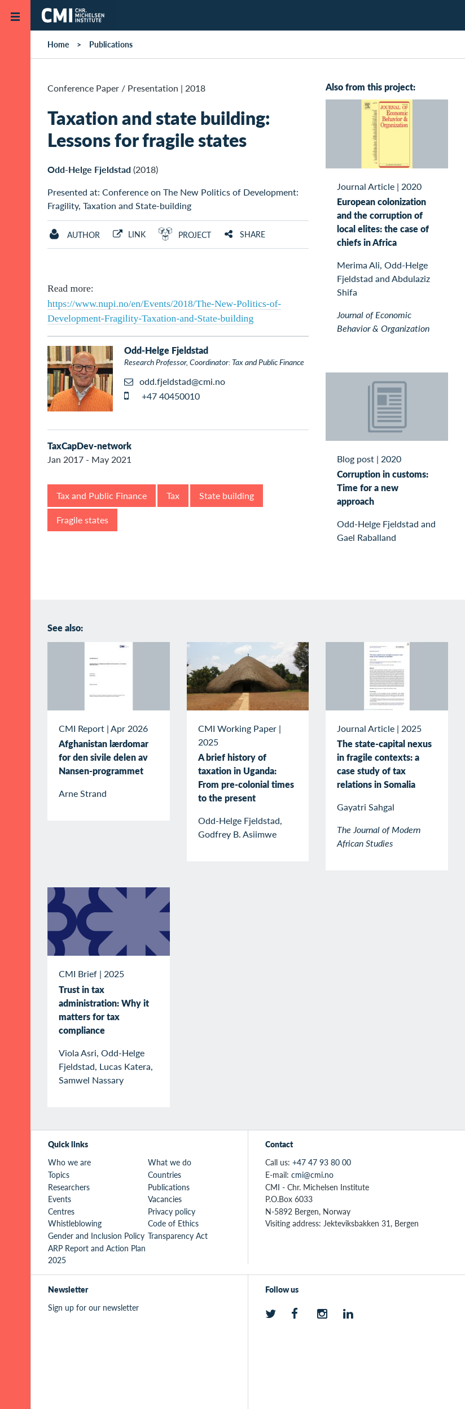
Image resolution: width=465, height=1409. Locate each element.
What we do (169, 1162)
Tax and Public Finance (101, 495)
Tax (172, 495)
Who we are (69, 1162)
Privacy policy (171, 1211)
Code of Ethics (173, 1223)
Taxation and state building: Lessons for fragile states (158, 128)
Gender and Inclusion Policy (96, 1235)
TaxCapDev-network (89, 445)
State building (226, 495)
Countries (164, 1174)
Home (58, 44)
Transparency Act (178, 1235)
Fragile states (82, 519)
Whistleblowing (75, 1223)
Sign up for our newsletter (93, 1307)
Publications (111, 44)
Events (59, 1198)
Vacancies (165, 1198)
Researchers (69, 1187)
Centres (61, 1211)
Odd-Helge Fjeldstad (89, 169)
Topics (58, 1174)
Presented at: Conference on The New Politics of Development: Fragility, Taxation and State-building (173, 198)
